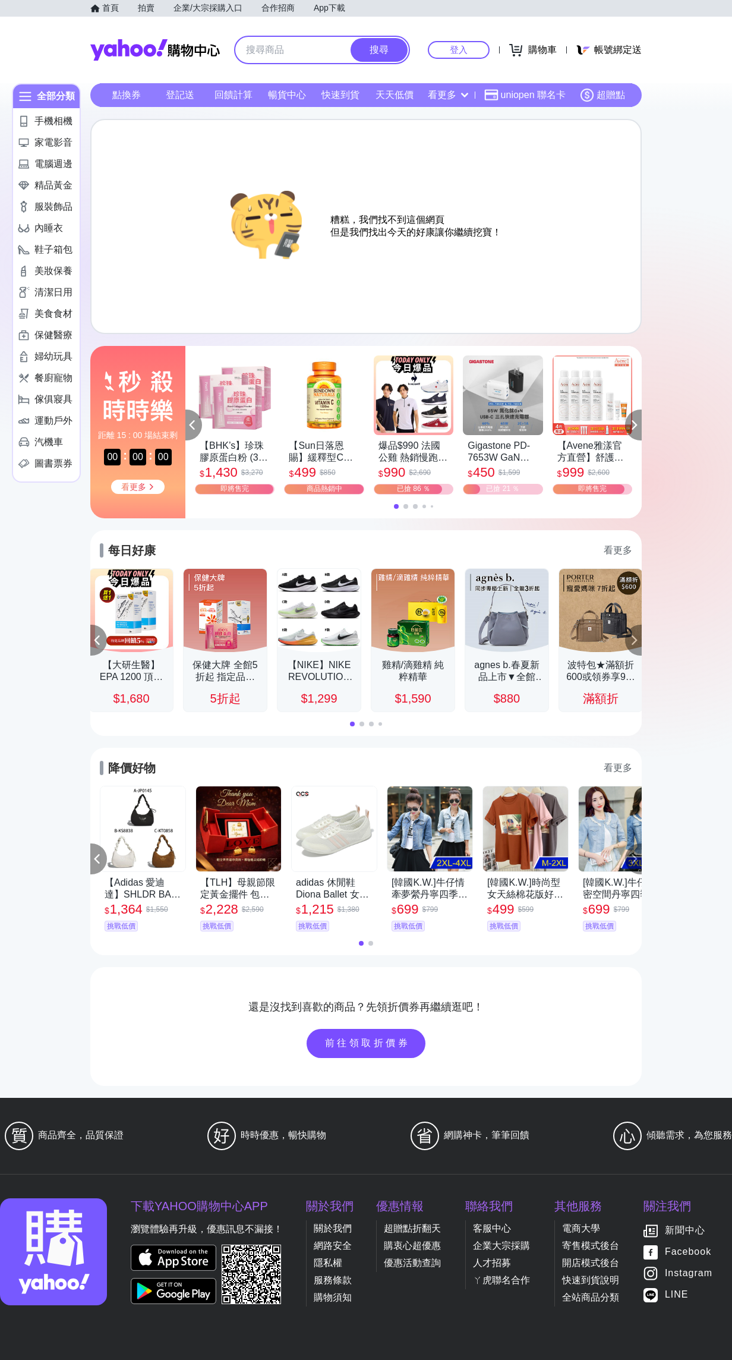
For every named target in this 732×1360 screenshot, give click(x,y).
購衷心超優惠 (412, 1246)
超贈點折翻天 (412, 1228)
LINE (677, 1295)
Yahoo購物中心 (155, 50)
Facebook (688, 1252)
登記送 (180, 95)
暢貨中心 (287, 95)
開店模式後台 (590, 1263)
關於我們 (333, 1228)
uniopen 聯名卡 (525, 95)
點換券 (126, 95)
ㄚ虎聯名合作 (501, 1280)
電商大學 (581, 1228)
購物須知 (333, 1297)
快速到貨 (340, 95)
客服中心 (492, 1228)
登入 (459, 50)
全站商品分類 (590, 1297)
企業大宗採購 (501, 1246)
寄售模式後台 (590, 1246)
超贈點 (602, 95)
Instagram (688, 1273)
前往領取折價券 (368, 1043)
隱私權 (328, 1263)
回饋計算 (233, 95)
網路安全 (333, 1246)
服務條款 (333, 1280)
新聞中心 (685, 1231)
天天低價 (395, 95)
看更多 (448, 95)
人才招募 (492, 1263)
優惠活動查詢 (412, 1263)
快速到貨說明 (590, 1280)
